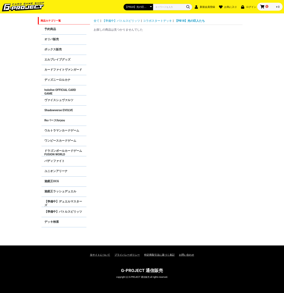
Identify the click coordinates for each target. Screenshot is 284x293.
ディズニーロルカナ (57, 79)
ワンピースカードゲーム (60, 140)
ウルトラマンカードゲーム (61, 130)
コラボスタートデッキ (157, 20)
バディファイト (54, 161)
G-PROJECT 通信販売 (142, 270)
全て (96, 20)
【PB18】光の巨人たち (190, 20)
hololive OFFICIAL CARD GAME (60, 91)
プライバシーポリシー (127, 254)
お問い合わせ (186, 254)
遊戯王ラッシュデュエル (60, 191)
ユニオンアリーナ (56, 171)
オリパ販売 (51, 39)
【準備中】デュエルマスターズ (63, 203)
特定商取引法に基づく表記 (159, 254)
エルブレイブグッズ (57, 59)
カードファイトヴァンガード (63, 69)
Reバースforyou (54, 120)
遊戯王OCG (51, 181)
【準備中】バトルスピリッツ (63, 211)
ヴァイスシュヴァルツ (58, 100)
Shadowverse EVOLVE (58, 110)
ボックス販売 (53, 49)
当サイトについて (100, 254)
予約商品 (50, 29)
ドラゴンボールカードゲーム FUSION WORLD (63, 152)
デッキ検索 (51, 221)
